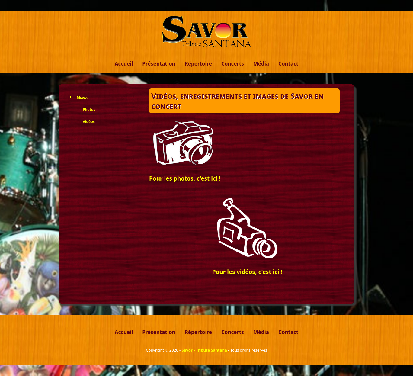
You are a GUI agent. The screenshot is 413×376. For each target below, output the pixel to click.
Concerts (232, 63)
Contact (288, 63)
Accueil (124, 63)
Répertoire (198, 63)
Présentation (158, 63)
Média (261, 63)
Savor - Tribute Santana (204, 350)
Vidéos (89, 121)
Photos (89, 109)
